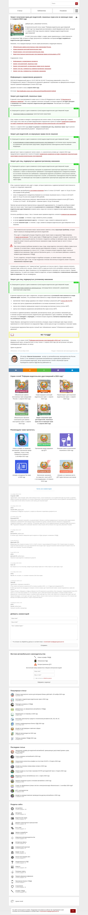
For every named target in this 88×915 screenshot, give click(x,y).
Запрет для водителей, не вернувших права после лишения (31, 66)
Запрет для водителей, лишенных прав (25, 63)
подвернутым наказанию (68, 214)
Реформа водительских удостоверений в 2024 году (45, 340)
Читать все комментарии (44, 489)
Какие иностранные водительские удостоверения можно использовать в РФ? (36, 54)
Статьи (19, 11)
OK (73, 911)
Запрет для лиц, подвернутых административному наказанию (32, 68)
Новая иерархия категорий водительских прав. (27, 49)
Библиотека (42, 11)
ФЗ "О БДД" (46, 335)
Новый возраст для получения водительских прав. (28, 52)
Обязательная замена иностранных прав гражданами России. (32, 47)
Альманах (63, 11)
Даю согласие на (44, 678)
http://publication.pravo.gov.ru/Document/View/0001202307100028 (36, 91)
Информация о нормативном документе (25, 61)
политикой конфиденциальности (54, 641)
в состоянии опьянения (36, 190)
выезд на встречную (22, 237)
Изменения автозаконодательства (67, 351)
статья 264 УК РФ (66, 301)
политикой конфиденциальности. (49, 911)
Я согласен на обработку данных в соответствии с (38, 641)
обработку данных (47, 678)
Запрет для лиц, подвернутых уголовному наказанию (29, 71)
